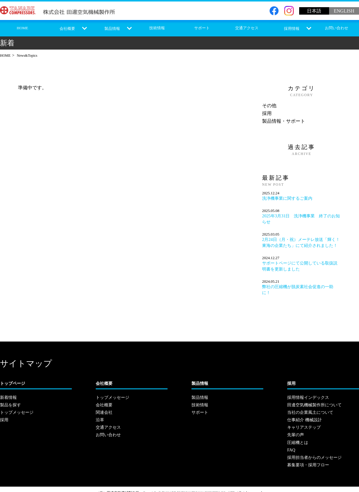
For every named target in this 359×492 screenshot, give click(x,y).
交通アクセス (246, 28)
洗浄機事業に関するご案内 (287, 198)
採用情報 (291, 28)
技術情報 (157, 28)
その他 (269, 105)
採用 (267, 113)
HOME (22, 28)
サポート (202, 28)
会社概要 (67, 28)
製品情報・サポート (283, 121)
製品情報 (112, 28)
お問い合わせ (336, 28)
